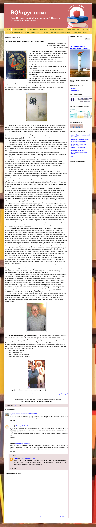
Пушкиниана (84, 29)
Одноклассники (75, 90)
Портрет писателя (33, 29)
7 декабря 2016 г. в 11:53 (23, 426)
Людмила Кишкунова (16, 414)
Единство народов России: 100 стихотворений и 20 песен (80, 140)
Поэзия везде (77, 32)
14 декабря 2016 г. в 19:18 (22, 443)
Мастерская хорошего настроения (61, 32)
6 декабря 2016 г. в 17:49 (30, 414)
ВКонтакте (74, 88)
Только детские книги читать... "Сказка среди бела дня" (50, 394)
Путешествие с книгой (72, 29)
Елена (15, 405)
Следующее (9, 516)
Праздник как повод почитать (14, 32)
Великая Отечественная (56, 29)
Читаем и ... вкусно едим (32, 32)
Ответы (13, 455)
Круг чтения (43, 29)
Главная (8, 29)
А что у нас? (45, 32)
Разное (85, 32)
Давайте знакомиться (19, 29)
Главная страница (36, 516)
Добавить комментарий (13, 473)
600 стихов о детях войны (78, 157)
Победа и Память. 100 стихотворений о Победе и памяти (79, 152)
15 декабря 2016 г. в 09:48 (27, 458)
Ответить (12, 420)
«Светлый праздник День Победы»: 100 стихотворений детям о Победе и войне (79, 146)
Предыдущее (63, 516)
